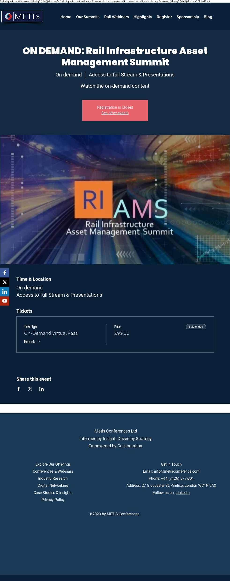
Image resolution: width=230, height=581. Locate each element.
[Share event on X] (30, 389)
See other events (115, 113)
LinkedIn (183, 492)
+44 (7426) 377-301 (177, 478)
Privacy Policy (53, 499)
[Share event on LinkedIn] (41, 389)
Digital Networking (53, 485)
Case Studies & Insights (52, 492)
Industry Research (53, 478)
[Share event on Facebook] (18, 389)
